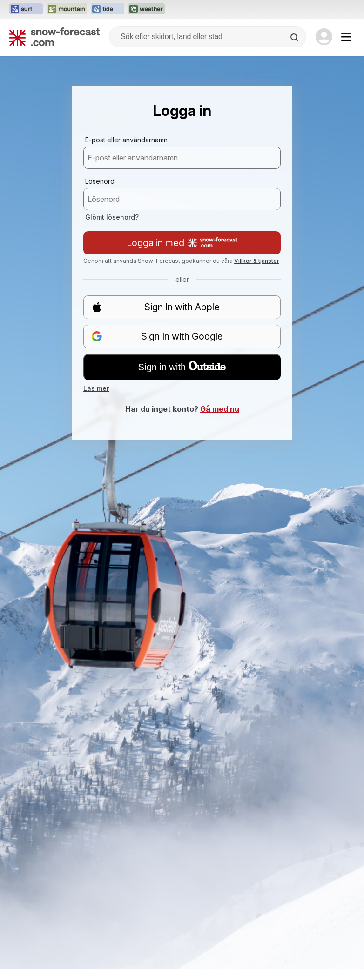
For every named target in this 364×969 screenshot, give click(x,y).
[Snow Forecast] (54, 36)
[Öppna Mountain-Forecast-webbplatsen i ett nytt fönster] (67, 9)
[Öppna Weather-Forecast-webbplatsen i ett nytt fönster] (146, 9)
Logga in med (182, 242)
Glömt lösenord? (112, 217)
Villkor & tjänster (256, 260)
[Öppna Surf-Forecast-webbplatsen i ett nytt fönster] (26, 9)
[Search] (295, 37)
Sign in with (182, 366)
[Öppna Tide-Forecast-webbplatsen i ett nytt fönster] (107, 9)
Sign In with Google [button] (157, 336)
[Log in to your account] (324, 36)
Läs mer (96, 388)
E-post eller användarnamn (126, 140)
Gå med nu (219, 409)
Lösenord (100, 181)
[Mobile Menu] (346, 36)
